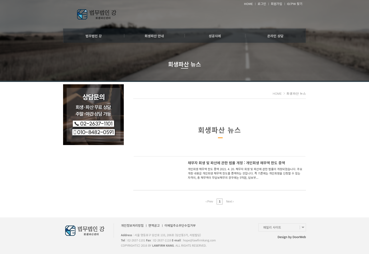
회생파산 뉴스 (184, 64)
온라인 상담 (275, 35)
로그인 (262, 4)
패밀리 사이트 (272, 227)
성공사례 (215, 35)
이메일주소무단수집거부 (180, 225)
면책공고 (154, 225)
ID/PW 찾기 (294, 4)
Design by (292, 237)
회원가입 (276, 4)
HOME (248, 4)
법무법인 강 (94, 35)
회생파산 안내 (154, 35)
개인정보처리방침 (132, 225)
